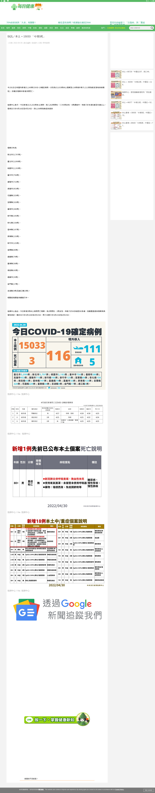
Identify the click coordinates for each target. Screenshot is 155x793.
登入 (147, 1)
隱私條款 (41, 789)
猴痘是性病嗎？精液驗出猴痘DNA (74, 22)
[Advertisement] (20, 64)
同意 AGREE (148, 790)
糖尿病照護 (86, 28)
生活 (62, 28)
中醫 (29, 28)
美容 (51, 28)
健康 (13, 28)
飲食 (35, 28)
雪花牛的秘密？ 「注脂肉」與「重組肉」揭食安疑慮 (127, 23)
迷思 (67, 28)
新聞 (24, 28)
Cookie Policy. (119, 789)
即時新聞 (46, 43)
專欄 (72, 28)
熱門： (103, 28)
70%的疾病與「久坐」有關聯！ (21, 22)
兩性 (56, 28)
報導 (8, 28)
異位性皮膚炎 (120, 28)
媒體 (78, 28)
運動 (40, 28)
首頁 (2, 28)
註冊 (152, 1)
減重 (45, 28)
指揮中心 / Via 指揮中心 (19, 394)
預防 (19, 28)
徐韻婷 (34, 43)
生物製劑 (110, 28)
